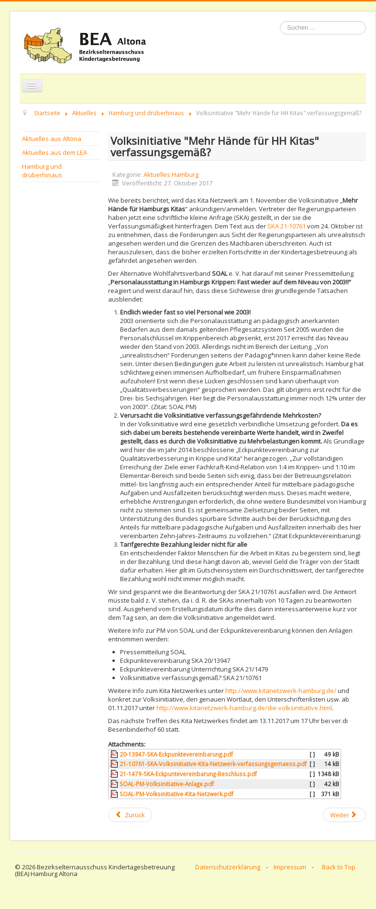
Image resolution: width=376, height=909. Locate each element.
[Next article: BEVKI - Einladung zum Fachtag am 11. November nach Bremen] (344, 815)
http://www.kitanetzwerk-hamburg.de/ (280, 690)
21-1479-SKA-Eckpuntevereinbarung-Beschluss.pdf (188, 774)
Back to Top (338, 867)
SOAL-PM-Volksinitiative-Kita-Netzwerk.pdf (176, 794)
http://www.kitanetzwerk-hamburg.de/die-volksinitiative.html (244, 707)
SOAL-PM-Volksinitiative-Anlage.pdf (167, 784)
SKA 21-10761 (287, 226)
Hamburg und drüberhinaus (42, 170)
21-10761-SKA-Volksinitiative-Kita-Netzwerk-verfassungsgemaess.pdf (213, 764)
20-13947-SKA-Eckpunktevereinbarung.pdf (176, 754)
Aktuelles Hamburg (171, 174)
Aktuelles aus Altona (51, 138)
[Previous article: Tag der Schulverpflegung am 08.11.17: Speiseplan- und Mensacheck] (130, 815)
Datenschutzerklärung (227, 867)
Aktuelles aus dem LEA (54, 152)
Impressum (290, 867)
